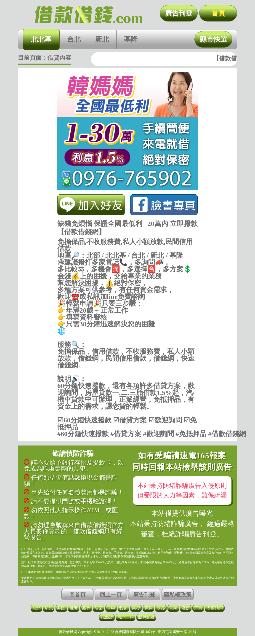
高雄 (186, 608)
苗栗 (98, 608)
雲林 (148, 608)
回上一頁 (111, 595)
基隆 (131, 39)
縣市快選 (213, 39)
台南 (173, 608)
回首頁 (77, 595)
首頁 (218, 13)
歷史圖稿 (146, 617)
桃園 (73, 608)
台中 (111, 608)
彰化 (123, 608)
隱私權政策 (177, 595)
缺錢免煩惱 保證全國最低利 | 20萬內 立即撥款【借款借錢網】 (88, 15)
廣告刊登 (178, 13)
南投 (136, 608)
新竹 (86, 608)
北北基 (41, 39)
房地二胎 (125, 617)
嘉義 (161, 608)
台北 (74, 39)
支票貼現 (215, 608)
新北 (102, 39)
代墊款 (107, 617)
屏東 (198, 608)
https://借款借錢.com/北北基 (127, 337)
